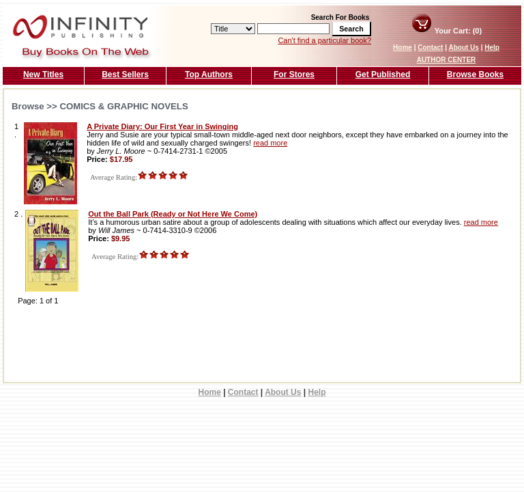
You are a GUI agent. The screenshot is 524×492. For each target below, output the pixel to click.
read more (270, 143)
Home (402, 47)
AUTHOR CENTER (446, 60)
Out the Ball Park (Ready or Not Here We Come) (172, 214)
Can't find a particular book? (324, 40)
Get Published (383, 74)
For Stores (294, 74)
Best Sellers (125, 74)
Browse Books (475, 74)
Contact (430, 47)
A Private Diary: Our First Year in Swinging (162, 126)
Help (491, 47)
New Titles (43, 74)
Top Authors (209, 74)
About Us (463, 47)
